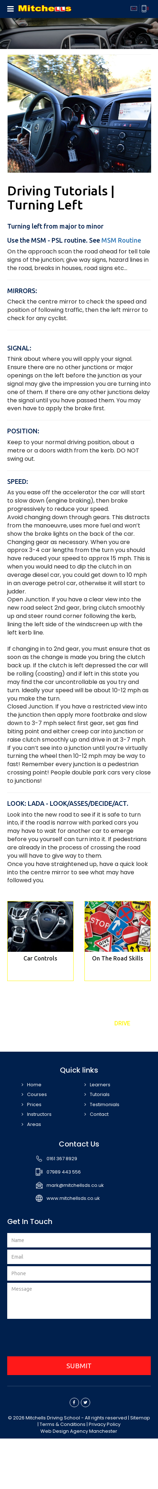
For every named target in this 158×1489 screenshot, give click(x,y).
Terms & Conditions (62, 1424)
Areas (34, 1124)
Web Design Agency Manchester (78, 1431)
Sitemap (140, 1417)
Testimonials (104, 1104)
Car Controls (40, 958)
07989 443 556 (64, 1171)
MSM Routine (121, 240)
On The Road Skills (117, 958)
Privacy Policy (104, 1424)
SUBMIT (79, 1366)
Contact (99, 1114)
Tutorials (100, 1094)
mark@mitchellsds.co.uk (75, 1185)
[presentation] (79, 1339)
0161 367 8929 (62, 1158)
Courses (37, 1094)
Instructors (39, 1114)
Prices (34, 1104)
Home (34, 1084)
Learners (100, 1084)
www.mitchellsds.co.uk (73, 1198)
